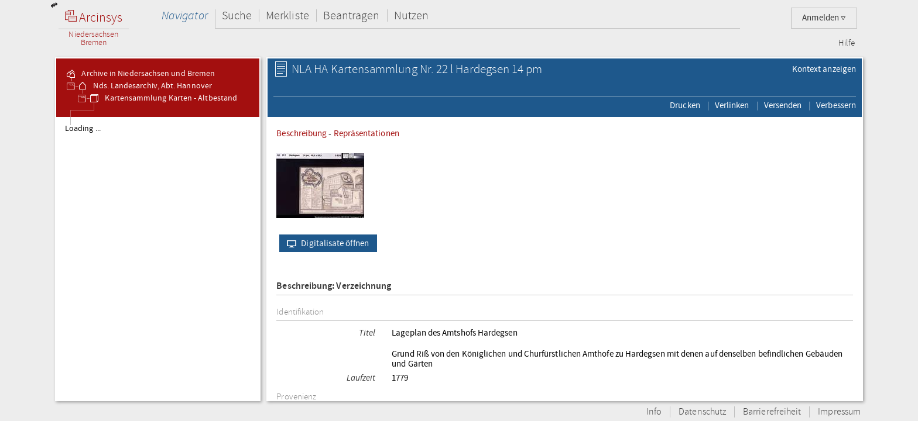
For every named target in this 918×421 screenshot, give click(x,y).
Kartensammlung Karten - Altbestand (162, 98)
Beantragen (351, 15)
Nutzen (411, 15)
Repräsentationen (366, 133)
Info (654, 411)
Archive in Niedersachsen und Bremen (140, 73)
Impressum (839, 411)
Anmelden (824, 17)
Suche (237, 15)
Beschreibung (301, 133)
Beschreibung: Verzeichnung (333, 286)
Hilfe (846, 43)
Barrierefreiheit (772, 411)
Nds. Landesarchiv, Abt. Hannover (144, 86)
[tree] (157, 258)
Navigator (185, 15)
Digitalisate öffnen (325, 243)
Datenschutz (702, 411)
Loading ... (83, 128)
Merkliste (287, 15)
